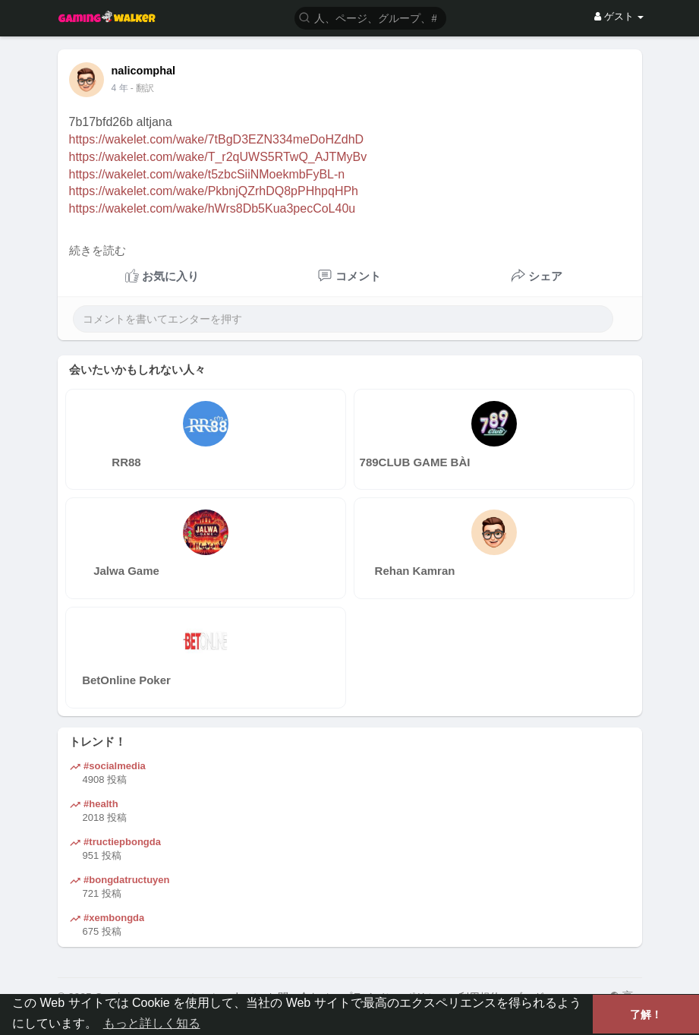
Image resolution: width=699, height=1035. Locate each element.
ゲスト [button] (619, 16)
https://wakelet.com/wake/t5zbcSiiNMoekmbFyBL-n (207, 174)
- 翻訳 (142, 88)
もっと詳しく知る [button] (151, 1023)
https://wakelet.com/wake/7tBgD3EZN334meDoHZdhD (216, 139)
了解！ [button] (646, 1014)
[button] (370, 17)
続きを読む (97, 251)
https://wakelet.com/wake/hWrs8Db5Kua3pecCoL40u (212, 208)
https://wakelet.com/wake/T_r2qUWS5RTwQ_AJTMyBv (218, 156)
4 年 (120, 88)
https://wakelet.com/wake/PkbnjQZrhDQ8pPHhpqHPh (214, 191)
